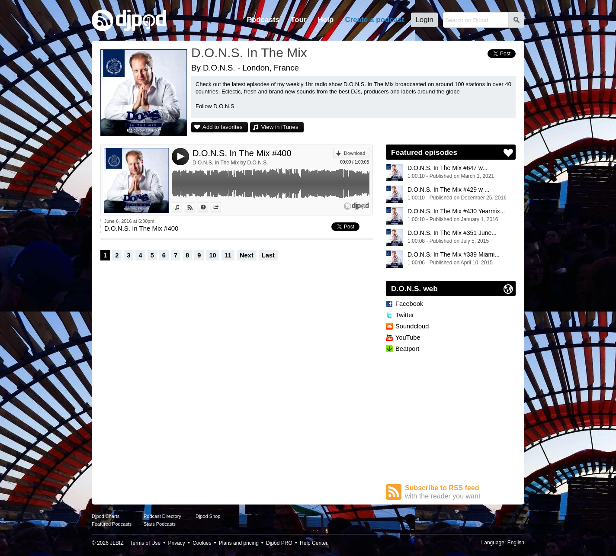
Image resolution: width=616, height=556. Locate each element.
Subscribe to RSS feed (460, 492)
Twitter (404, 315)
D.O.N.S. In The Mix (249, 52)
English (515, 543)
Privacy (176, 543)
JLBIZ (116, 543)
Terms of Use (145, 543)
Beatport (407, 348)
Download (354, 153)
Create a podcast (374, 20)
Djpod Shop (208, 516)
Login (424, 20)
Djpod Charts (105, 516)
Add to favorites (222, 127)
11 (228, 255)
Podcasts (263, 20)
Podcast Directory (162, 516)
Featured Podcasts (112, 524)
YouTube (407, 337)
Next (246, 255)
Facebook (409, 303)
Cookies (201, 543)
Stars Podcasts (160, 524)
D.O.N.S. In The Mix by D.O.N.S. (230, 163)
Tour (299, 20)
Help (326, 20)
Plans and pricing (239, 543)
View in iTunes (279, 127)
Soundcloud (412, 326)
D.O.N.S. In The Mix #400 (242, 153)
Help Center (313, 543)
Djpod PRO (279, 543)
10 (212, 255)
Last (268, 255)
